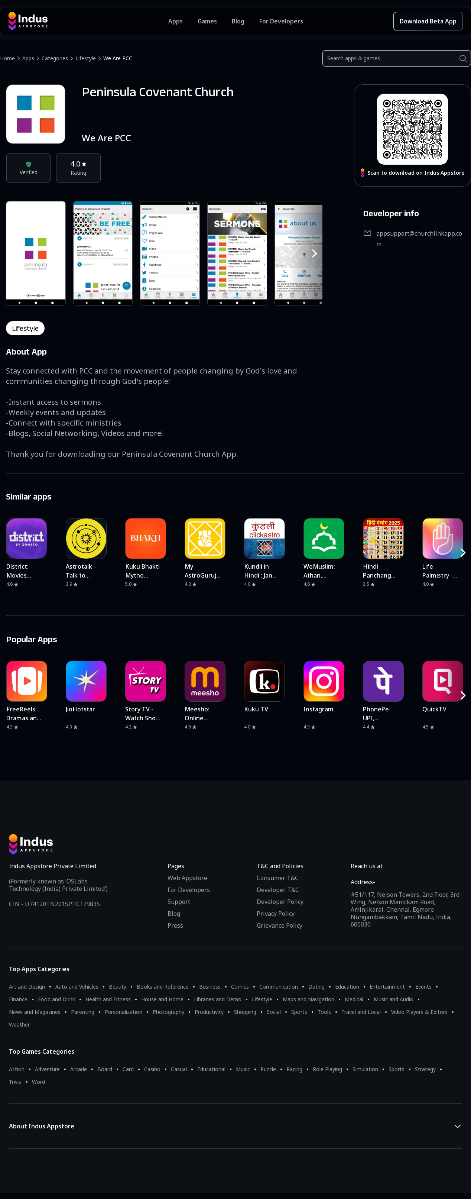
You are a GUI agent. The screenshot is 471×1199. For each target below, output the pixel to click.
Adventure (47, 1069)
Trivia (15, 1081)
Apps (28, 58)
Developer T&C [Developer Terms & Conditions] (278, 889)
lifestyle (25, 328)
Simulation (365, 1069)
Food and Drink (56, 999)
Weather (19, 1024)
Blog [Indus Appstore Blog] (238, 21)
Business (210, 986)
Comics (240, 986)
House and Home (162, 999)
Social (274, 1011)
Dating (316, 986)
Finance (18, 999)
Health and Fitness (108, 999)
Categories (55, 58)
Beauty (117, 986)
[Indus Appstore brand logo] (88, 21)
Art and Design (27, 986)
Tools (324, 1011)
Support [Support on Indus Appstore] (179, 901)
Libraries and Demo (217, 999)
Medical (354, 999)
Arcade (78, 1069)
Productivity (209, 1011)
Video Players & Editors (419, 1011)
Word (38, 1081)
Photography (168, 1011)
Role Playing (327, 1069)
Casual (179, 1069)
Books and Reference (163, 986)
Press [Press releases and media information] (175, 925)
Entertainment (387, 986)
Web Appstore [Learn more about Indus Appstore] (187, 878)
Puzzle (268, 1069)
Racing (294, 1069)
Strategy (425, 1069)
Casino (152, 1069)
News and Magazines (35, 1011)
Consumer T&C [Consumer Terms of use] (278, 878)
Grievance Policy (279, 925)
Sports (299, 1011)
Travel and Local (361, 1011)
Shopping (245, 1011)
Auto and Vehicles (76, 986)
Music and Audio (393, 999)
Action (17, 1069)
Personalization (123, 1011)
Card (128, 1069)
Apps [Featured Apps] (175, 21)
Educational (211, 1069)
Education (347, 986)
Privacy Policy (276, 913)
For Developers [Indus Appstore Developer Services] (281, 21)
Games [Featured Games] (207, 21)
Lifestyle (85, 58)
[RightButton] (314, 253)
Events (423, 986)
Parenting (82, 1011)
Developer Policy (280, 901)
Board (104, 1069)
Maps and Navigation (308, 999)
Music (243, 1069)
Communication (278, 986)
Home (7, 58)
